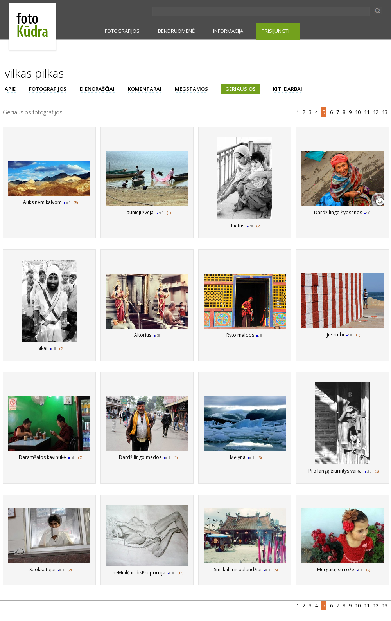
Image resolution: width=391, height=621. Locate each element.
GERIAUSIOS (240, 88)
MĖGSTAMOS (191, 88)
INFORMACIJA (228, 30)
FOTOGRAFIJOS (122, 30)
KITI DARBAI (287, 88)
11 (367, 112)
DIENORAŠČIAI (97, 88)
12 (376, 112)
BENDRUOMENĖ (176, 30)
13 (385, 112)
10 (358, 112)
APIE (10, 88)
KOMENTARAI (144, 88)
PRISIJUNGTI (275, 30)
